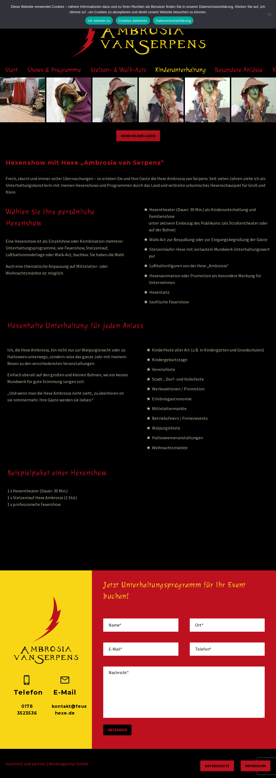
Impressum (255, 765)
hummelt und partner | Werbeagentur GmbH (47, 763)
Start (11, 69)
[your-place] (227, 625)
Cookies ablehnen (132, 21)
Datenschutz (217, 765)
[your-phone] (227, 649)
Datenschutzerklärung (173, 21)
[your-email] (140, 649)
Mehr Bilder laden (138, 135)
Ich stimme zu (99, 21)
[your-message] (184, 692)
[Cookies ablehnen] (269, 14)
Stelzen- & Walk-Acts (118, 69)
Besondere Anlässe (239, 69)
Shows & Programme (54, 69)
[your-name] (140, 625)
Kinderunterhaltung (180, 69)
